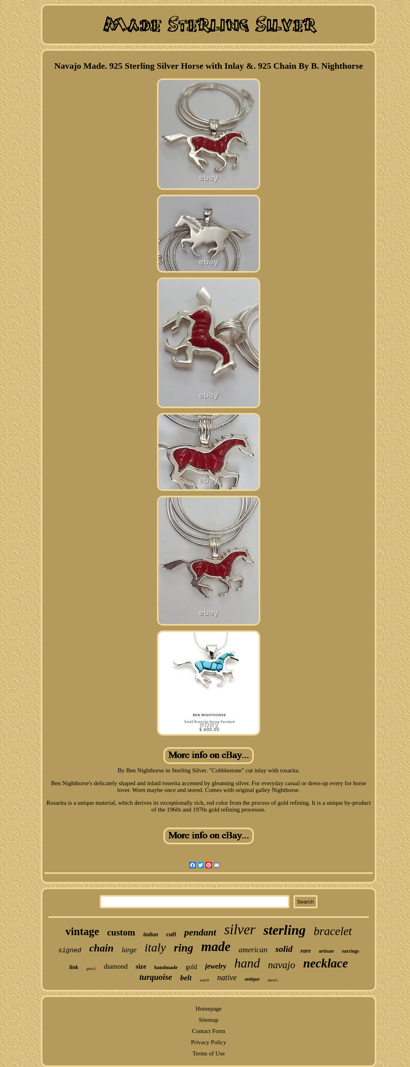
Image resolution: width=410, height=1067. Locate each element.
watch (204, 980)
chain (101, 948)
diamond (116, 966)
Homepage (209, 1008)
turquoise (155, 977)
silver (239, 929)
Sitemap (208, 1020)
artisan (326, 951)
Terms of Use (209, 1053)
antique (252, 979)
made (216, 946)
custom (121, 932)
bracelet (333, 931)
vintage (82, 931)
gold (191, 966)
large (129, 950)
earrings (350, 951)
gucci (91, 968)
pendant (200, 932)
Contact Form (208, 1031)
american (253, 949)
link (73, 967)
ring (183, 947)
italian (150, 934)
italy (155, 947)
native (227, 977)
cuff (171, 934)
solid (284, 949)
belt (186, 977)
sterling (284, 930)
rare (306, 950)
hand (247, 963)
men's (273, 979)
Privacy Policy (208, 1042)
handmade (166, 967)
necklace (325, 963)
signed (69, 950)
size (141, 966)
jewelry (215, 966)
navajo (281, 964)
